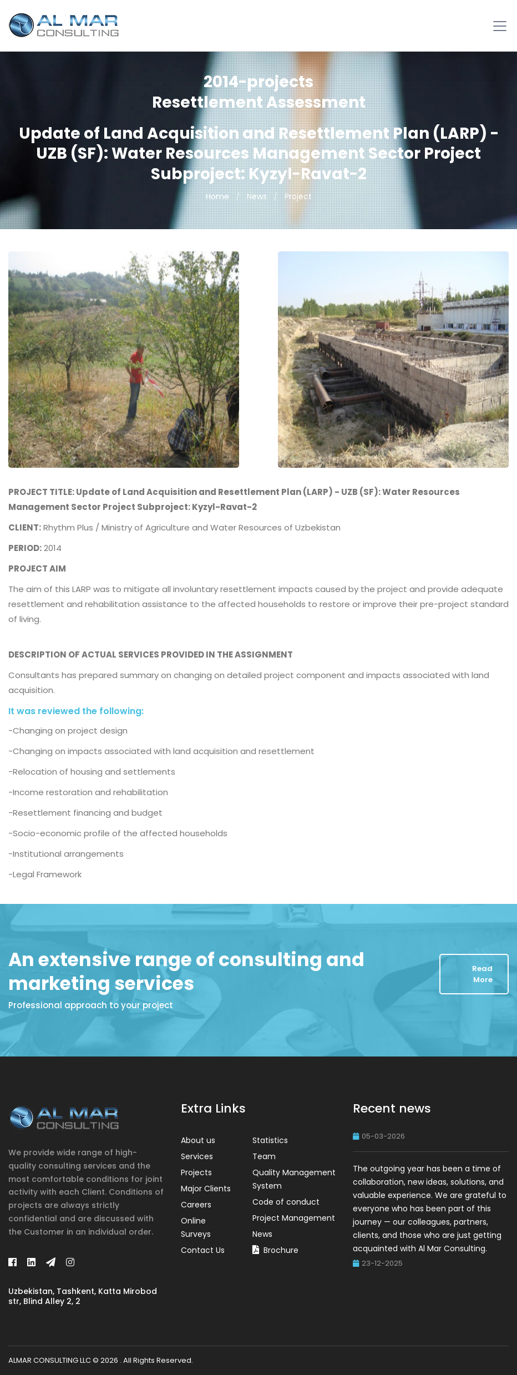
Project (298, 196)
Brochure (280, 1250)
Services (197, 1156)
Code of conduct (286, 1201)
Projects (196, 1172)
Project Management (293, 1218)
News (257, 196)
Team (264, 1156)
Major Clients (206, 1188)
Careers (196, 1204)
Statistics (270, 1140)
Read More (482, 974)
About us (198, 1140)
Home (217, 196)
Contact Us (203, 1250)
